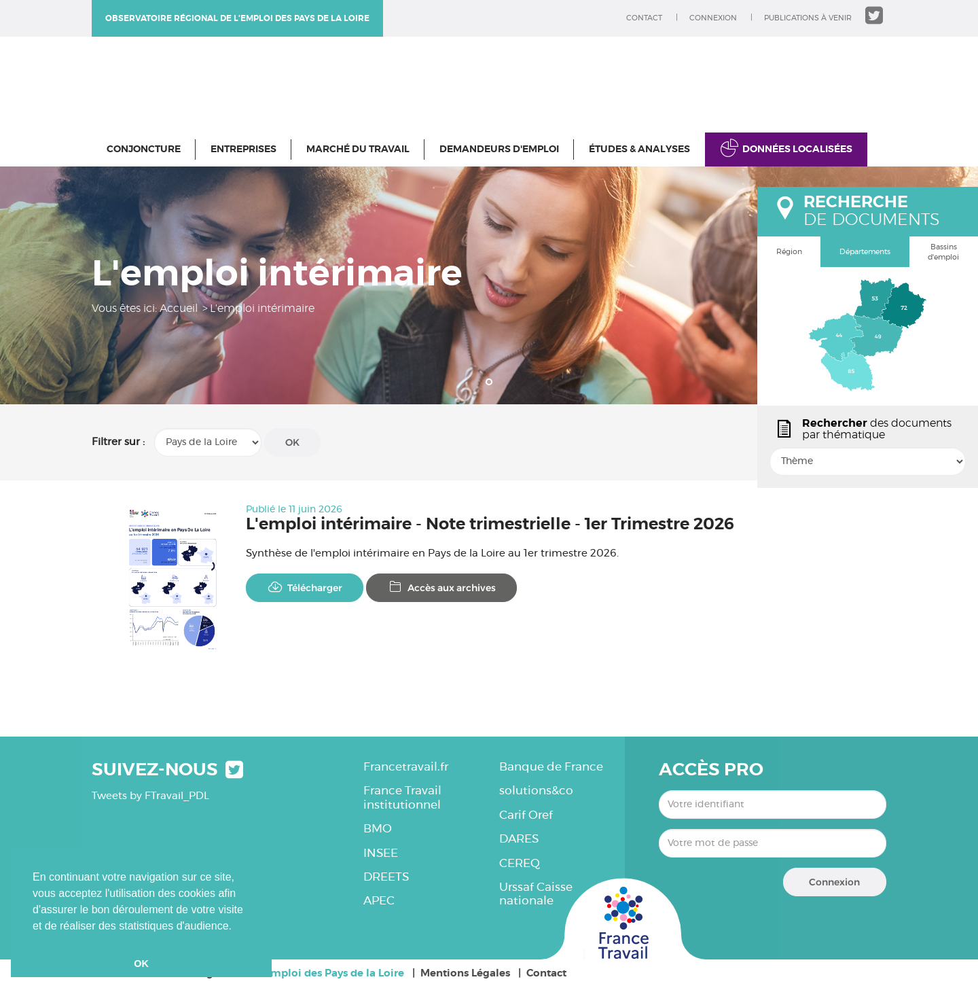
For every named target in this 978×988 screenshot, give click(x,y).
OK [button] (141, 963)
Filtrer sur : (118, 442)
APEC (379, 900)
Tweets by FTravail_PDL (150, 796)
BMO (377, 828)
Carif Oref (526, 815)
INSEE (380, 853)
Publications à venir (808, 18)
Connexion (713, 18)
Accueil (179, 308)
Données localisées (797, 149)
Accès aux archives (441, 587)
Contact (644, 18)
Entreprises (243, 149)
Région (789, 251)
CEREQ (519, 863)
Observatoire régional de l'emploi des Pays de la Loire (237, 18)
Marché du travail (358, 149)
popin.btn (763, 473)
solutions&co (536, 790)
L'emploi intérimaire (262, 308)
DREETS (386, 877)
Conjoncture (144, 149)
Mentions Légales (465, 973)
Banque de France (551, 767)
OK (292, 442)
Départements (864, 251)
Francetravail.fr (405, 767)
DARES (519, 839)
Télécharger (304, 587)
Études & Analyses (639, 149)
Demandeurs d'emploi (499, 149)
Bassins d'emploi (943, 252)
